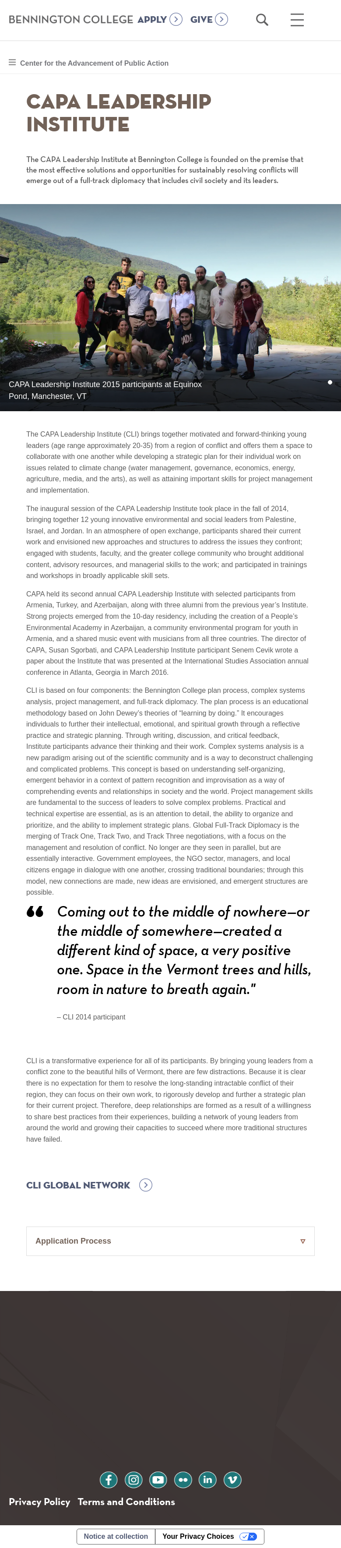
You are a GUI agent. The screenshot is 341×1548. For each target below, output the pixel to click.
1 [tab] (330, 382)
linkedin (207, 1478)
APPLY (152, 20)
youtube (158, 1478)
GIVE (201, 20)
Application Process (73, 1241)
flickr (183, 1478)
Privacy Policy (39, 1501)
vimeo (232, 1478)
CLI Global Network (78, 1186)
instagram (133, 1478)
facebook (108, 1478)
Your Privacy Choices (198, 1536)
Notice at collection (116, 1536)
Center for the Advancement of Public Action (94, 62)
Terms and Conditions (126, 1501)
